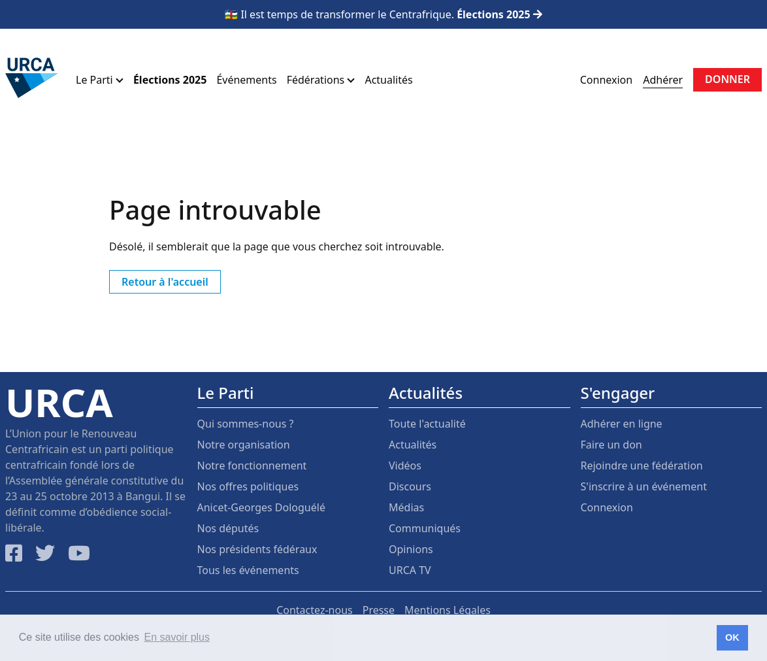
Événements (246, 80)
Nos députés (228, 528)
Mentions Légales (447, 610)
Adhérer (663, 80)
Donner (727, 79)
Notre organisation (243, 444)
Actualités (388, 80)
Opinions (411, 549)
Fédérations (321, 80)
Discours (410, 486)
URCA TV (410, 570)
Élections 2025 (169, 80)
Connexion (606, 80)
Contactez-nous (314, 610)
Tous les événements (248, 570)
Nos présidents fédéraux (257, 549)
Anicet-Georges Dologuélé (261, 507)
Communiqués (425, 528)
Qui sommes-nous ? (245, 423)
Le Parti (99, 80)
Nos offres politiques (248, 486)
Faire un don (611, 444)
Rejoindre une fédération (642, 465)
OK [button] (732, 637)
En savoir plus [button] (177, 637)
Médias (406, 507)
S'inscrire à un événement (644, 486)
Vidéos (405, 465)
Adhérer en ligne (621, 423)
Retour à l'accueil (165, 282)
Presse (379, 610)
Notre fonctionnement (252, 465)
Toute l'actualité (427, 423)
